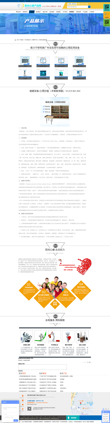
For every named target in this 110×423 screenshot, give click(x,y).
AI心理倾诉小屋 (61, 78)
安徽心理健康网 (90, 421)
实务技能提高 (40, 344)
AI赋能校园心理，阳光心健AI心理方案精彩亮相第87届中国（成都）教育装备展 (28, 382)
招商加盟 (78, 11)
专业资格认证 (54, 344)
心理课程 (91, 11)
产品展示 (31, 11)
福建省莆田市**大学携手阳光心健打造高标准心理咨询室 (49, 388)
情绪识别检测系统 (61, 66)
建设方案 (45, 11)
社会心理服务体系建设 (27, 421)
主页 (18, 39)
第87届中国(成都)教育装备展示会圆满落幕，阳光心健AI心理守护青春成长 (28, 379)
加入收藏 (28, 1)
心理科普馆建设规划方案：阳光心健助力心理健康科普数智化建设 (28, 376)
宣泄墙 (25, 66)
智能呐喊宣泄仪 (47, 421)
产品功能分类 (27, 39)
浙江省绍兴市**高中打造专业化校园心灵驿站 (49, 379)
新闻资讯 (25, 11)
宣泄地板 (62, 379)
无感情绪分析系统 (43, 66)
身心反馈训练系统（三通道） (67, 376)
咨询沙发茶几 (63, 388)
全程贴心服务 (26, 344)
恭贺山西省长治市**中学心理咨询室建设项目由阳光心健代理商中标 (28, 385)
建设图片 (38, 11)
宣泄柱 (61, 391)
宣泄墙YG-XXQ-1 (79, 66)
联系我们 (71, 11)
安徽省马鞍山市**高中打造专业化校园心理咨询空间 (49, 391)
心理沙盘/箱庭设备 (42, 39)
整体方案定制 (68, 344)
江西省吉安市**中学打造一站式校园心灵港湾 (49, 382)
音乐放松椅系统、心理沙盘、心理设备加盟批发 (71, 421)
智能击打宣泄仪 (55, 421)
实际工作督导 (82, 345)
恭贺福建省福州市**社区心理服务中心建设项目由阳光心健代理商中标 (28, 391)
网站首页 (18, 11)
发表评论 (20, 358)
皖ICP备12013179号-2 (38, 409)
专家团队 (58, 11)
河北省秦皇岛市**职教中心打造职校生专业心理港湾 (49, 385)
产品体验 (85, 11)
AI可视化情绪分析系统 (79, 78)
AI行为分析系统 (43, 78)
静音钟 (61, 385)
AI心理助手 (25, 78)
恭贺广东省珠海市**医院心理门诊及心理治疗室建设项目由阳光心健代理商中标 (28, 388)
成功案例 (51, 11)
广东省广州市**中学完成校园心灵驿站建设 (49, 376)
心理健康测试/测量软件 (38, 421)
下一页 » (89, 362)
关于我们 (65, 11)
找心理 (84, 421)
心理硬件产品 (34, 39)
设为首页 (22, 1)
